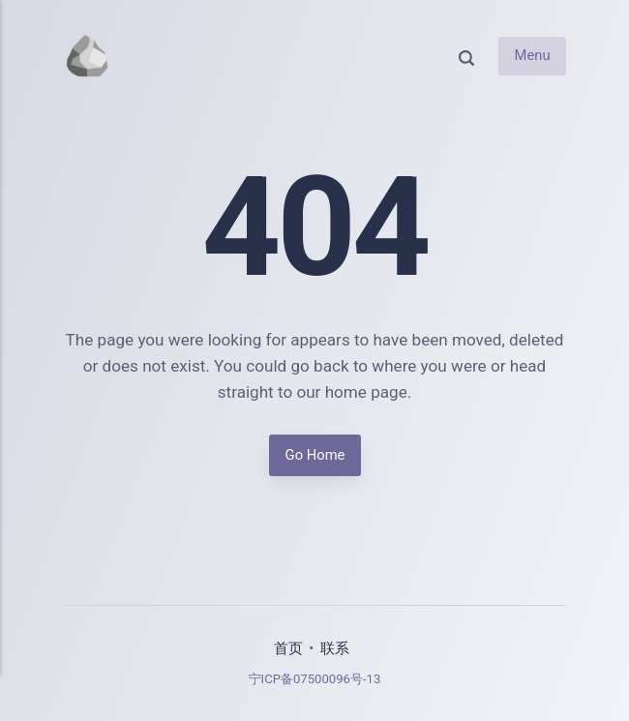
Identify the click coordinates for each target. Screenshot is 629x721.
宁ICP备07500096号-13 (315, 679)
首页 (288, 648)
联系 (334, 648)
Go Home (314, 455)
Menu (532, 56)
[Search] (466, 56)
